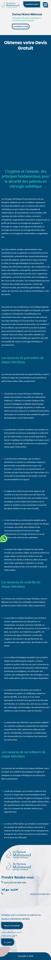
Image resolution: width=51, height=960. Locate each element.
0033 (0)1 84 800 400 (40, 894)
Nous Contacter (12, 925)
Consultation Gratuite (20, 26)
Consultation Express (31, 4)
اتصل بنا (7, 942)
